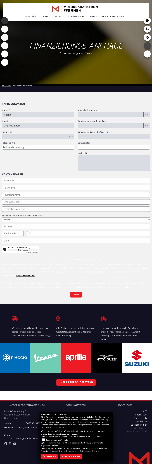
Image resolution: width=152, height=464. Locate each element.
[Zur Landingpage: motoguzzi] (4, 29)
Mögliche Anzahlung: (88, 120)
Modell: (5, 131)
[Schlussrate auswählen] (114, 157)
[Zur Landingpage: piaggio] (4, 45)
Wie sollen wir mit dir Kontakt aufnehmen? (22, 225)
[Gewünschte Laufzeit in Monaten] (114, 146)
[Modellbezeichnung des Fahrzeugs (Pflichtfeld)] (38, 135)
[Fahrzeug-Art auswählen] (38, 157)
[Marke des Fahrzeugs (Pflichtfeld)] (38, 124)
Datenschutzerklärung (26, 276)
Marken (58, 17)
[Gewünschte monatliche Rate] (111, 135)
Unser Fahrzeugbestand (76, 382)
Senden (76, 294)
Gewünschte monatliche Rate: (92, 131)
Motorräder (31, 17)
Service (93, 17)
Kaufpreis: (7, 142)
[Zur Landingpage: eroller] (4, 62)
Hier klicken (23, 250)
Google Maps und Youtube (57, 440)
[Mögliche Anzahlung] (111, 124)
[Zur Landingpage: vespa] (4, 54)
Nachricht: (83, 163)
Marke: (5, 120)
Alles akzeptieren (71, 456)
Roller (46, 17)
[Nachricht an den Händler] (114, 173)
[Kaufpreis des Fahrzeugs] (35, 146)
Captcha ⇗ (32, 252)
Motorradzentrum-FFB (113, 17)
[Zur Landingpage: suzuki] (4, 37)
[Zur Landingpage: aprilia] (4, 20)
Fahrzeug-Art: (8, 153)
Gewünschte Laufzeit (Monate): (93, 142)
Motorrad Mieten (76, 17)
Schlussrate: (84, 153)
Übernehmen (49, 456)
